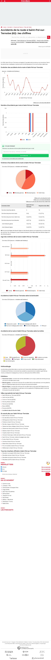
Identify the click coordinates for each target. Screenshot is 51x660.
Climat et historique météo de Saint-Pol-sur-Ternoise (16, 435)
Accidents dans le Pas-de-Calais (11, 410)
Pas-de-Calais (28, 27)
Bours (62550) (6, 406)
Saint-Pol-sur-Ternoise (8, 415)
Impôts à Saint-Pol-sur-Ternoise (11, 433)
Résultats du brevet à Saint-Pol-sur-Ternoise (14, 457)
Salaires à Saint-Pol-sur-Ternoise (11, 430)
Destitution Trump (7, 501)
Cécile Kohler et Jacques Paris (10, 487)
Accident (10, 27)
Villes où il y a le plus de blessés (42, 199)
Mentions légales (35, 643)
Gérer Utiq (28, 643)
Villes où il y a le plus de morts (42, 198)
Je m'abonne (24, 155)
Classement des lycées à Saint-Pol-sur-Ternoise (15, 428)
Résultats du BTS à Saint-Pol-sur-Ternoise (13, 459)
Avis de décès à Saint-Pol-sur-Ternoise (12, 417)
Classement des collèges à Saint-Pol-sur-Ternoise (15, 426)
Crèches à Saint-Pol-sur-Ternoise (11, 441)
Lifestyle (3, 467)
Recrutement (46, 642)
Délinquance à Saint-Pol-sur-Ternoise (12, 420)
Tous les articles (36, 642)
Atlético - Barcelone (7, 499)
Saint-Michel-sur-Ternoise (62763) (26, 40)
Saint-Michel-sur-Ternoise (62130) (11, 395)
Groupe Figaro (43, 643)
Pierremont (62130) (7, 404)
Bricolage (4, 471)
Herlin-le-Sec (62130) (7, 397)
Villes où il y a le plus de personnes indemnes (38, 201)
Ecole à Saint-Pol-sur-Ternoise (10, 439)
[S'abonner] (25, 474)
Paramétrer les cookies (20, 643)
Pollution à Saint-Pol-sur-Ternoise (11, 422)
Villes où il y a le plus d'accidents (41, 102)
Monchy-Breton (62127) (8, 401)
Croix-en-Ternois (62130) (8, 399)
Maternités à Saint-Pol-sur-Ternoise (11, 443)
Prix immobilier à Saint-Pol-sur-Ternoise (13, 445)
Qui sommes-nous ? (6, 642)
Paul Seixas (5, 497)
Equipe (13, 642)
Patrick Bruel (5, 493)
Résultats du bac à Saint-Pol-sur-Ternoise (13, 455)
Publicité (25, 642)
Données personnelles (10, 643)
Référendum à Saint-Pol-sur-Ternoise (12, 448)
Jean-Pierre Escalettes (8, 491)
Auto (5, 27)
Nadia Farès (5, 503)
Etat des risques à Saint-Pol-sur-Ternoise (13, 424)
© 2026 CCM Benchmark (25, 645)
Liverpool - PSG (6, 485)
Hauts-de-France (18, 27)
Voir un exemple (45, 467)
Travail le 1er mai (6, 495)
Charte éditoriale (19, 642)
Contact (30, 642)
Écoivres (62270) (6, 408)
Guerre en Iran (6, 483)
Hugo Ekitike (5, 489)
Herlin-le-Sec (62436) (42, 40)
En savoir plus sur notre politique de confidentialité (13, 158)
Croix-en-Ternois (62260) (17, 42)
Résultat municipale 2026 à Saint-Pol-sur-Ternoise (15, 453)
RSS (41, 642)
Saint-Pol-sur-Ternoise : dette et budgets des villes (15, 437)
